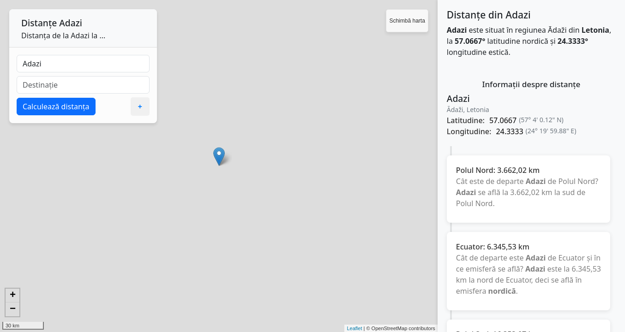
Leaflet (354, 328)
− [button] (13, 309)
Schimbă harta (407, 21)
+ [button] (13, 295)
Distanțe (39, 23)
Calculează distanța (56, 106)
